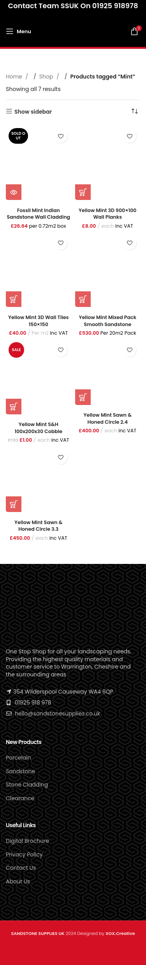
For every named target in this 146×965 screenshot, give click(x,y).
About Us (18, 881)
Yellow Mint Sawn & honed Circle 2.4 (108, 418)
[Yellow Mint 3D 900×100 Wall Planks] (108, 162)
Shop (47, 76)
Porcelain (18, 758)
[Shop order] (134, 112)
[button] (83, 192)
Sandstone (20, 771)
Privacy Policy (24, 854)
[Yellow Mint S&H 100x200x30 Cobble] (38, 376)
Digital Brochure (27, 841)
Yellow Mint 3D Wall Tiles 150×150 (38, 321)
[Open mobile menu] (18, 31)
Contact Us (21, 868)
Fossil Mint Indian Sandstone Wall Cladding (38, 214)
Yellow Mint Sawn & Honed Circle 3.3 (38, 526)
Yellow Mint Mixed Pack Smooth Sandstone (107, 321)
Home (15, 76)
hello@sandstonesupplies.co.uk (57, 713)
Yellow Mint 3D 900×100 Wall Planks (107, 214)
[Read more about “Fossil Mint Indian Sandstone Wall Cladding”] (13, 192)
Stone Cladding (27, 784)
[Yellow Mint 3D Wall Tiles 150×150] (38, 269)
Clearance (20, 798)
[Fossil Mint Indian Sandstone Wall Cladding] (38, 162)
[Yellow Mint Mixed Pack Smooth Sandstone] (108, 269)
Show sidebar (33, 111)
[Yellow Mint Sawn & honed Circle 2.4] (108, 372)
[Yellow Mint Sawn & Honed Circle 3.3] (38, 479)
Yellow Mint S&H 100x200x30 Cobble (38, 428)
